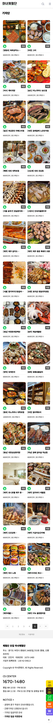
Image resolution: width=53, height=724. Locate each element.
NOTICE (8, 699)
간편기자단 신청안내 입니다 (16, 708)
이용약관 (31, 634)
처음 (7, 626)
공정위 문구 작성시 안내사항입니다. (19, 704)
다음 (40, 626)
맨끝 (45, 626)
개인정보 (22, 634)
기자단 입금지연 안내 (13, 712)
